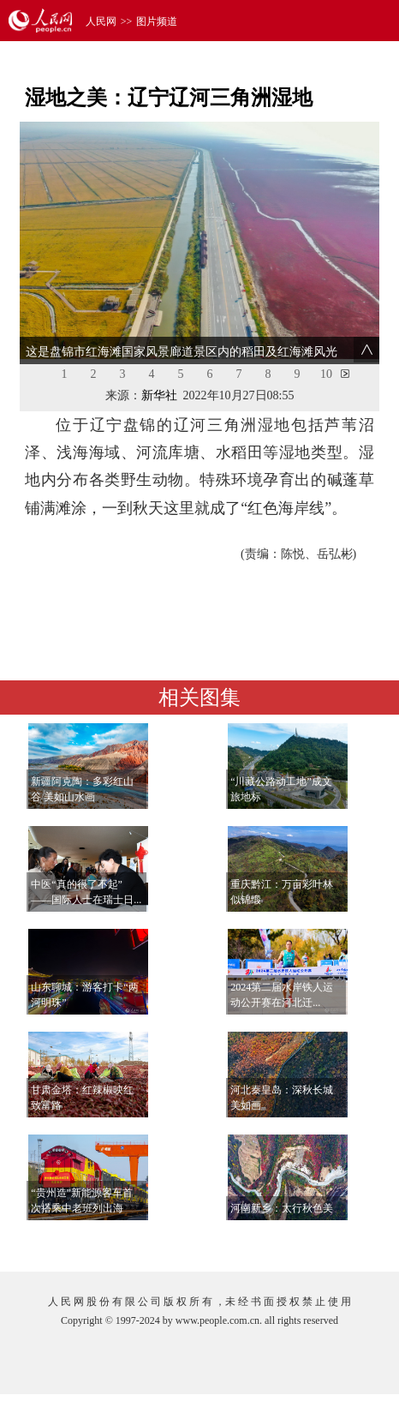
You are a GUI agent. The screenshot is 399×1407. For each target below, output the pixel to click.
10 (326, 374)
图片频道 (156, 21)
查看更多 (329, 1241)
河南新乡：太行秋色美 (281, 1208)
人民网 (101, 21)
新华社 (159, 395)
